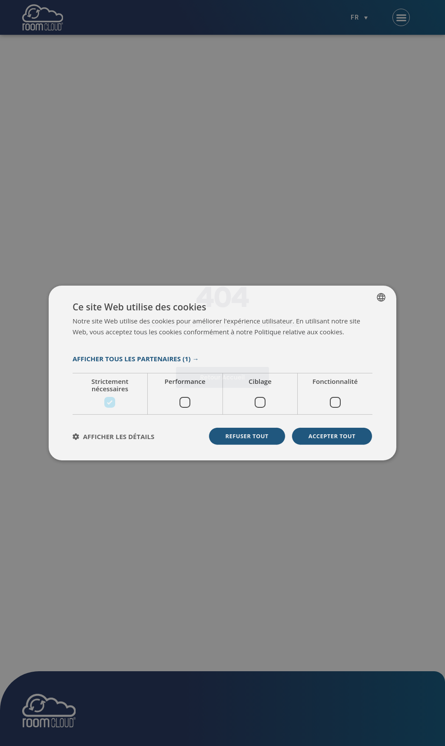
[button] (222, 358)
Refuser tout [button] (242, 436)
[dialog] (222, 373)
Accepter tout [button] (330, 436)
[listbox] (381, 296)
